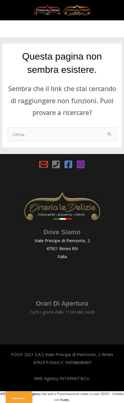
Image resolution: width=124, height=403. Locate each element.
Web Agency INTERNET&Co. (62, 378)
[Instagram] (80, 164)
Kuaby (64, 400)
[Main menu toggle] (62, 28)
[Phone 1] (56, 164)
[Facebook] (68, 164)
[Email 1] (43, 164)
